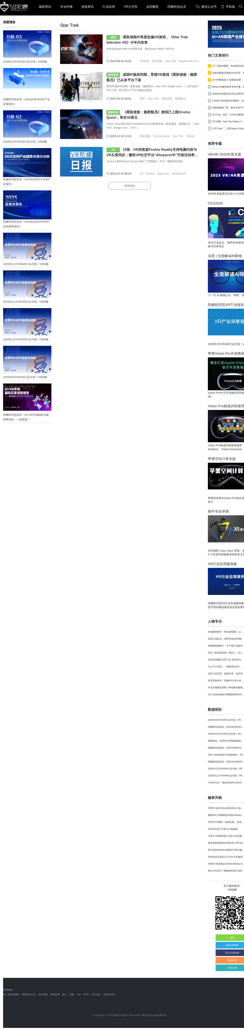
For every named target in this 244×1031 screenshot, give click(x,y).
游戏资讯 (87, 6)
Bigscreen (163, 173)
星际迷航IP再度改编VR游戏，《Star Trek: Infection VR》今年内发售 (147, 39)
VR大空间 (130, 6)
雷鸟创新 (96, 994)
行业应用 (109, 6)
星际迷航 (157, 61)
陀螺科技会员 (176, 6)
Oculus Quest (161, 136)
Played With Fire (189, 61)
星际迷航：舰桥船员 (174, 98)
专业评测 (66, 6)
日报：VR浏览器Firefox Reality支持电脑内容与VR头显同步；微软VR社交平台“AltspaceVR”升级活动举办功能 (152, 152)
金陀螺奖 (152, 6)
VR (141, 173)
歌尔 (64, 994)
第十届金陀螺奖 (11, 994)
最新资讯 (45, 6)
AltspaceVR (179, 173)
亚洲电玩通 (109, 994)
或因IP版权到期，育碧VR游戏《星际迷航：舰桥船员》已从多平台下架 (151, 77)
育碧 (142, 98)
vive (79, 994)
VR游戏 (144, 61)
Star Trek (170, 61)
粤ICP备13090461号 (154, 1015)
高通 (71, 994)
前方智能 (43, 994)
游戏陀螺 (55, 994)
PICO (86, 994)
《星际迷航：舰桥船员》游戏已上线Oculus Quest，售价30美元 (148, 114)
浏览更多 (129, 185)
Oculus (150, 173)
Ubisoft (190, 136)
